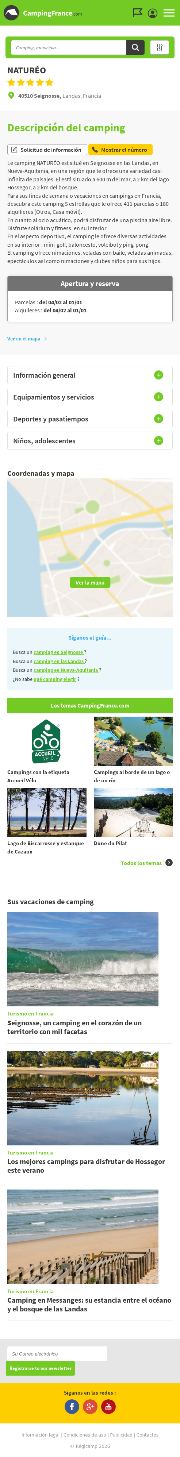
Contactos (147, 1435)
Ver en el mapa (27, 338)
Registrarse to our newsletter (40, 1368)
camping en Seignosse (59, 652)
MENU (169, 12)
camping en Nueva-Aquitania (66, 670)
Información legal (41, 1435)
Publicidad (121, 1435)
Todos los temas (147, 863)
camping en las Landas (59, 661)
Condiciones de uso (85, 1435)
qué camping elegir (55, 679)
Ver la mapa (90, 582)
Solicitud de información (46, 149)
